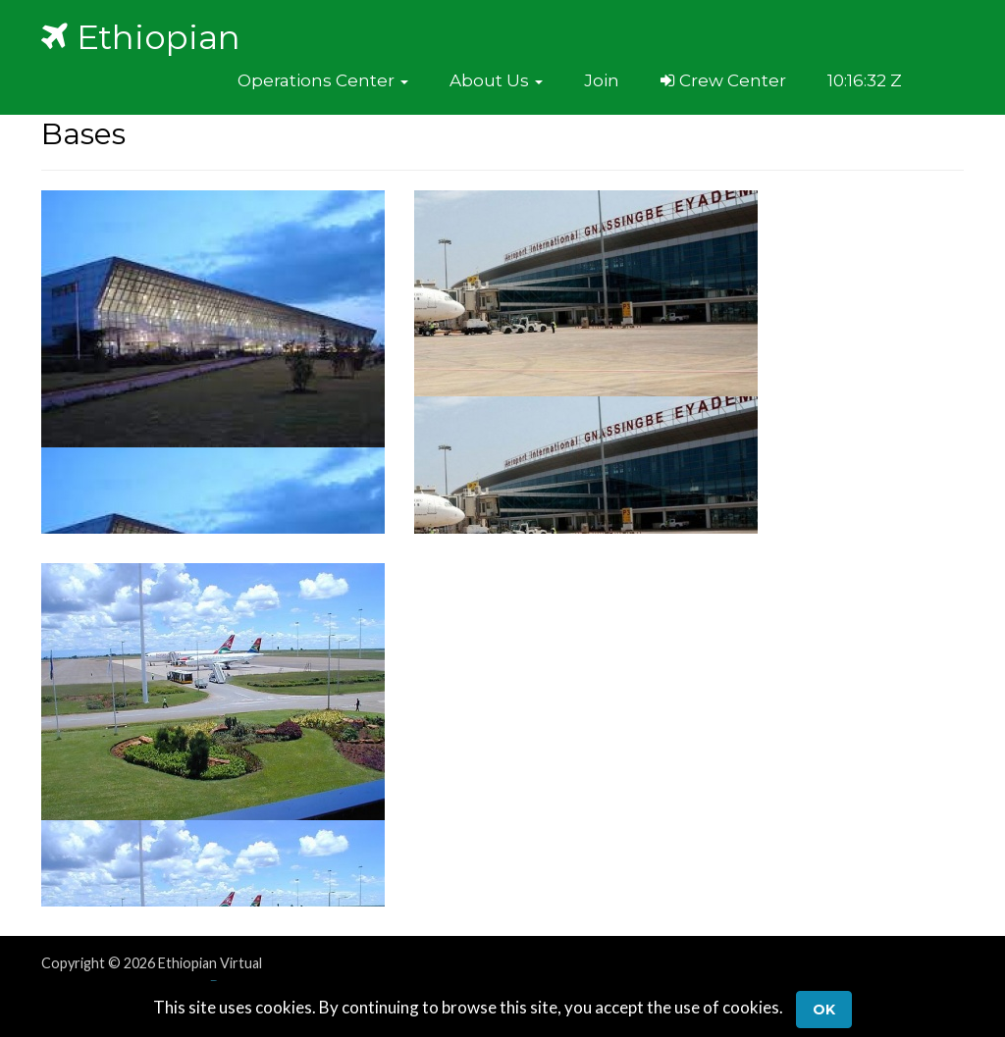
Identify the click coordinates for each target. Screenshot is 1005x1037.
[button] (323, 80)
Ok (824, 1009)
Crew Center (723, 80)
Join (601, 80)
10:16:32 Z (864, 80)
